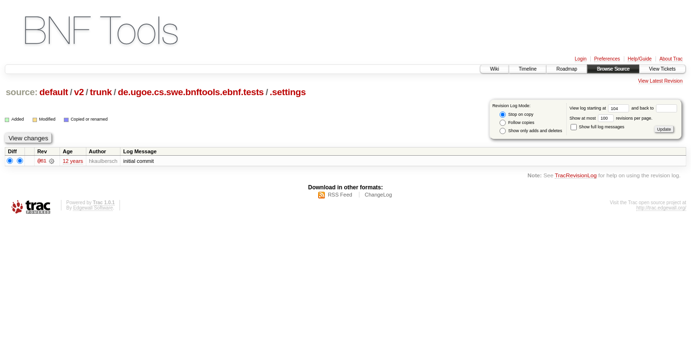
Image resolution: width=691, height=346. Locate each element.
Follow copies (517, 123)
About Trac (670, 59)
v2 (78, 92)
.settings (288, 92)
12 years (73, 161)
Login (580, 59)
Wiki (494, 69)
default (53, 92)
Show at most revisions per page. (611, 118)
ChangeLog (378, 195)
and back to (654, 108)
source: (21, 92)
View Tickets (662, 69)
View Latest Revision (660, 81)
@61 (41, 161)
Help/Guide (640, 59)
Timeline (527, 69)
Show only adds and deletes (531, 131)
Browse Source (613, 69)
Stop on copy (516, 114)
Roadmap (566, 69)
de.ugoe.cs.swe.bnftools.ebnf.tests (191, 92)
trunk (101, 92)
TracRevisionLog (575, 176)
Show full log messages (597, 126)
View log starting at (600, 108)
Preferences (607, 59)
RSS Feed (340, 195)
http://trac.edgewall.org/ (661, 208)
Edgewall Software (93, 208)
